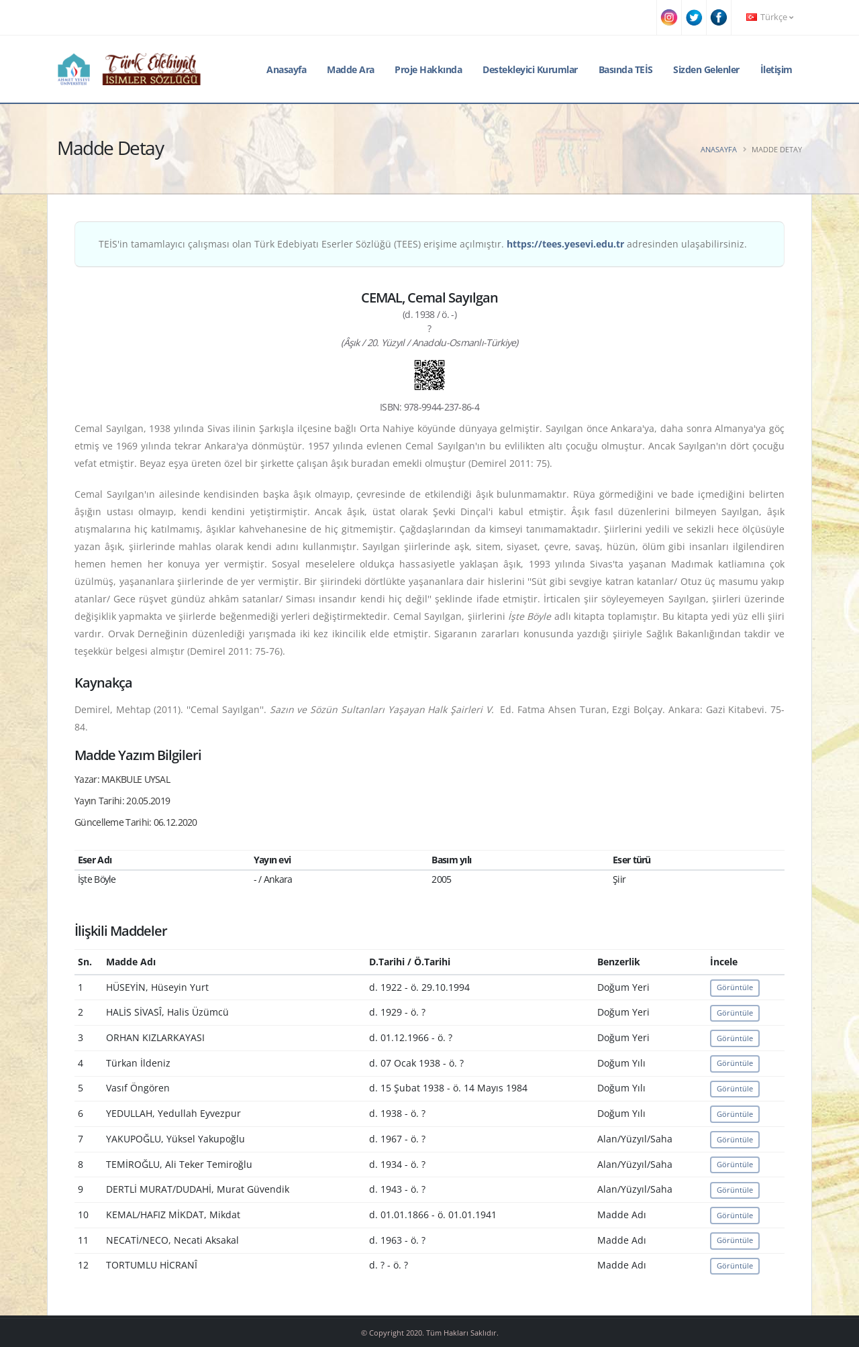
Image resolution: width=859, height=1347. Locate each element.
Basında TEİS (626, 69)
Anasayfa (286, 69)
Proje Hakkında (428, 69)
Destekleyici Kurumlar (530, 69)
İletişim (776, 69)
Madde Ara (350, 69)
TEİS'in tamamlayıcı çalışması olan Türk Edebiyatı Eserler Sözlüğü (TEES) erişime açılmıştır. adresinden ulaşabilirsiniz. (423, 243)
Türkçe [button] (769, 17)
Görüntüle (735, 987)
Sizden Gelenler (706, 69)
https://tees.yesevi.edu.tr (565, 243)
